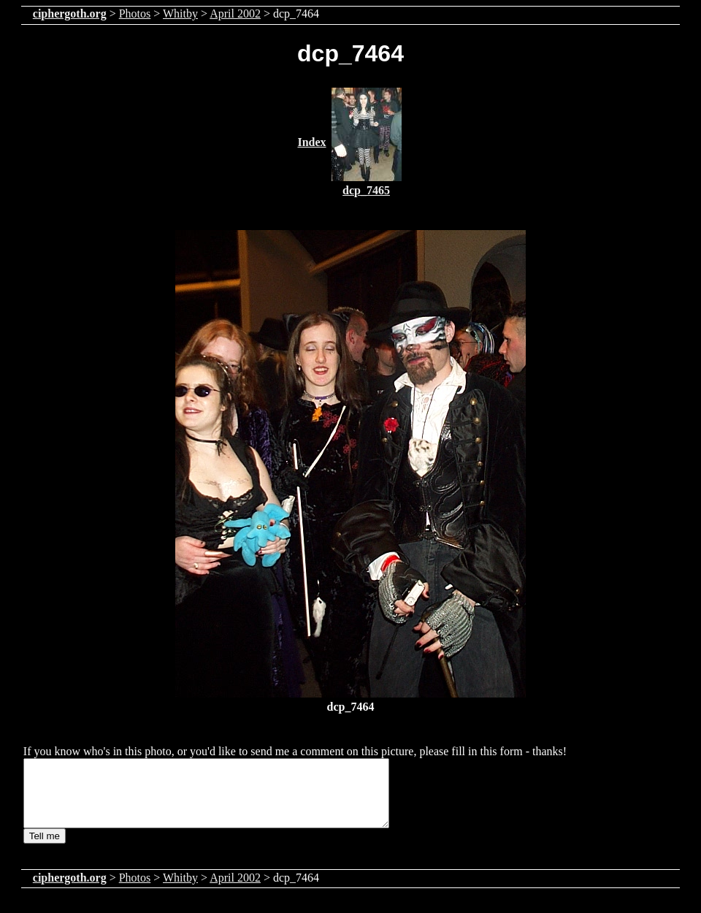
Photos (135, 13)
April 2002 (235, 13)
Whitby (180, 13)
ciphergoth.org (70, 13)
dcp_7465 (366, 190)
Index (311, 142)
